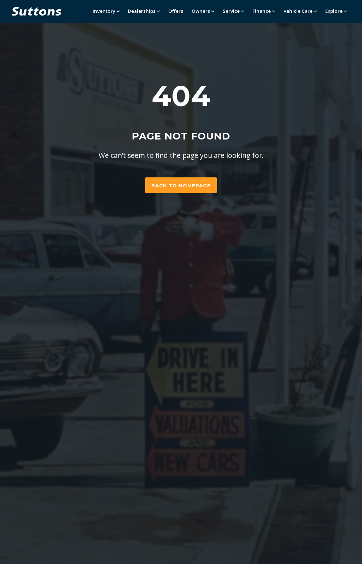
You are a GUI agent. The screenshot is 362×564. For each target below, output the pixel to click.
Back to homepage (181, 185)
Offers (175, 11)
